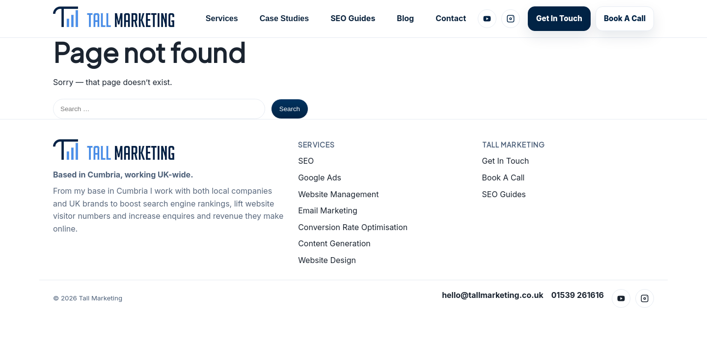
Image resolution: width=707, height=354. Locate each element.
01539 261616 (577, 295)
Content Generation (334, 243)
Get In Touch (559, 18)
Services (222, 18)
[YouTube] (487, 18)
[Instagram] (510, 18)
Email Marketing (327, 210)
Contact (450, 18)
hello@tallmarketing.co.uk (493, 295)
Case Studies (284, 18)
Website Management (338, 194)
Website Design (327, 260)
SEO (306, 161)
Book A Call (625, 18)
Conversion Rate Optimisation (353, 227)
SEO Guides (352, 18)
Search (289, 109)
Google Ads (319, 177)
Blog (405, 18)
